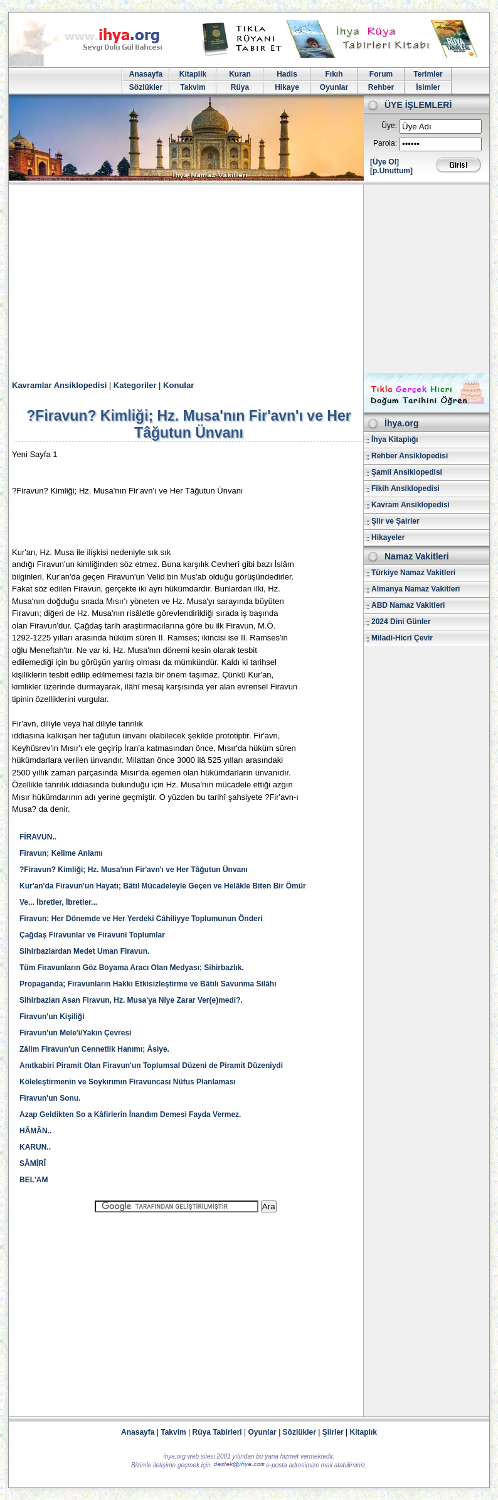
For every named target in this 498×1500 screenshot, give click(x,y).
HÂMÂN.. (35, 1130)
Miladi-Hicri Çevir (402, 638)
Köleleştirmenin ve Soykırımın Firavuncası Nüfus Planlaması (127, 1081)
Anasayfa (145, 74)
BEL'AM (37, 1179)
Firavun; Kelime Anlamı (61, 853)
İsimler (428, 87)
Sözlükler (145, 87)
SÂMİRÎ (32, 1163)
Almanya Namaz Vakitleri (415, 589)
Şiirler (333, 1432)
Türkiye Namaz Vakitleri (413, 572)
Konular (178, 385)
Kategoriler (135, 385)
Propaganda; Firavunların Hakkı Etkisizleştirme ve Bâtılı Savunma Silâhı (147, 983)
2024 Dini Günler (401, 621)
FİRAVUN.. (37, 837)
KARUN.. (35, 1147)
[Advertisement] (249, 279)
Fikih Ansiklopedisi (405, 488)
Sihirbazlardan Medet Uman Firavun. (84, 951)
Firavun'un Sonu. (50, 1098)
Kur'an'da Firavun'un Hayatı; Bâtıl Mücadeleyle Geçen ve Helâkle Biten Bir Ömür (162, 886)
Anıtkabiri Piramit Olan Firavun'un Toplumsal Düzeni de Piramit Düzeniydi (151, 1065)
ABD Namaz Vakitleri (408, 605)
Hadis (287, 74)
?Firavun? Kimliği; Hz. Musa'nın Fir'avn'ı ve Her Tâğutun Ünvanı (133, 869)
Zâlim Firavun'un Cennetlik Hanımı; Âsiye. (94, 1049)
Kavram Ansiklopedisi (410, 504)
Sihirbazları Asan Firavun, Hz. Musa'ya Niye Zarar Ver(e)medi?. (131, 1000)
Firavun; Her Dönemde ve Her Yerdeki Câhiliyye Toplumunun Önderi (141, 918)
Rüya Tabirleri (217, 1432)
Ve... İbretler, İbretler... (58, 902)
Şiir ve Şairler (395, 521)
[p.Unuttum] (391, 170)
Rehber (381, 87)
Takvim (192, 87)
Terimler (427, 74)
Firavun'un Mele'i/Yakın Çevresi (75, 1032)
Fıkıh (333, 74)
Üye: (389, 125)
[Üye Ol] (384, 162)
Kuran (240, 74)
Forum (381, 74)
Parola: (385, 143)
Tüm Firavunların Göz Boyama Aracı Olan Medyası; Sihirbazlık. (131, 967)
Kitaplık (363, 1432)
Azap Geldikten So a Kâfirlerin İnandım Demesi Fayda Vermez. (130, 1114)
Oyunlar (334, 87)
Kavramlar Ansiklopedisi (59, 385)
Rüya (240, 87)
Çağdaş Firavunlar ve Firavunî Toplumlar (92, 935)
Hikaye (287, 87)
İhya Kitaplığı (394, 439)
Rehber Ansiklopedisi (409, 455)
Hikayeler (388, 537)
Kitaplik (192, 74)
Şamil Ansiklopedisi (406, 472)
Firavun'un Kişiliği (52, 1016)
